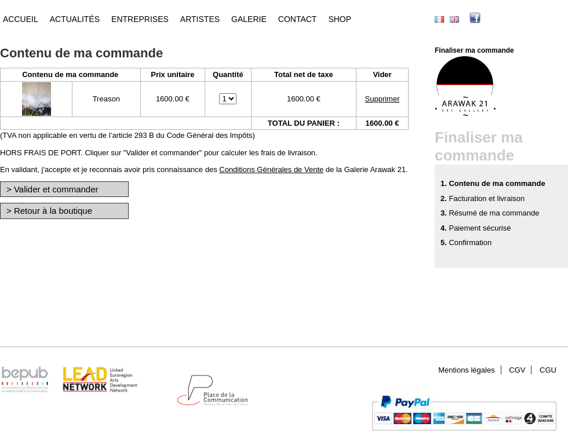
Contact (297, 19)
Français (439, 19)
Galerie (249, 19)
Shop (339, 19)
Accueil (20, 19)
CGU (548, 370)
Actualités (75, 19)
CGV (517, 370)
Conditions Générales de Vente (271, 169)
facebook (492, 19)
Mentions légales (466, 370)
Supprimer (382, 98)
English (454, 19)
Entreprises (140, 19)
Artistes (200, 19)
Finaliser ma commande (474, 50)
